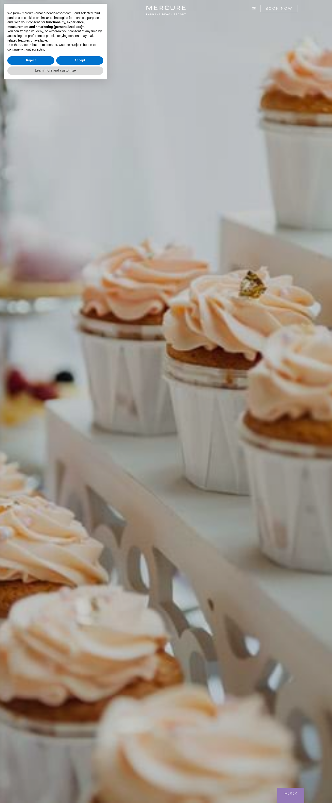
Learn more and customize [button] (55, 790)
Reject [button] (31, 780)
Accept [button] (79, 780)
